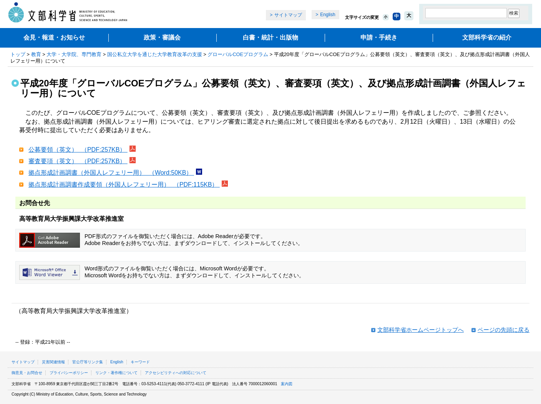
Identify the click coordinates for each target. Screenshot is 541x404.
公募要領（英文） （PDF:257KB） (78, 149)
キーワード (140, 362)
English (327, 14)
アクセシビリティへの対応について (175, 373)
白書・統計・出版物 (270, 37)
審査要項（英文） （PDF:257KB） (78, 161)
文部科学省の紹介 (486, 37)
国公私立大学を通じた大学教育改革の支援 (154, 54)
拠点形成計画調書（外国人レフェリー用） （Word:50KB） (111, 172)
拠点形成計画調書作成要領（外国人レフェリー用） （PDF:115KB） (124, 184)
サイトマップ (288, 15)
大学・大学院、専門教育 (73, 54)
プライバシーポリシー (69, 373)
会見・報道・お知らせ (54, 37)
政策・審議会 (162, 37)
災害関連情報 (53, 362)
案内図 (286, 384)
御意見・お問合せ (27, 373)
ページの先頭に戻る (503, 329)
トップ (17, 54)
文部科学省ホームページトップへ (420, 329)
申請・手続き (378, 37)
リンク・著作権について (116, 373)
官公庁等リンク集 (87, 362)
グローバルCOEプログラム (237, 54)
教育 (36, 54)
